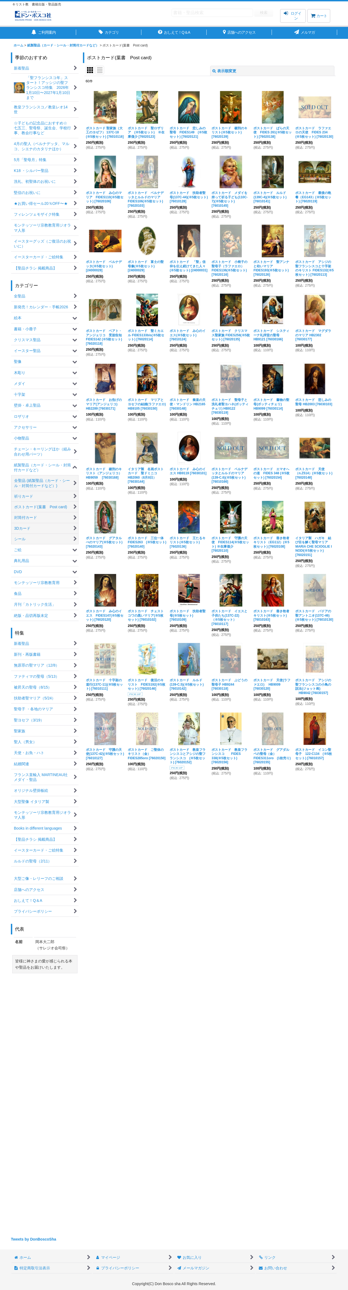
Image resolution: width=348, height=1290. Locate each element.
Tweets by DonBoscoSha (33, 1239)
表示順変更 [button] (224, 71)
